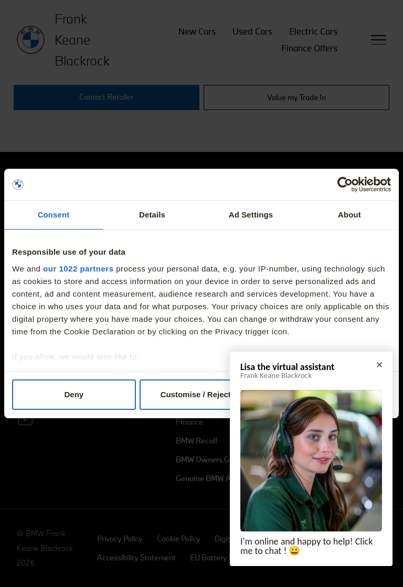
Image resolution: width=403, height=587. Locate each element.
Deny (73, 394)
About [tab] (349, 214)
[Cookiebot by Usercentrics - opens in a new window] (345, 184)
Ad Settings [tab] (251, 214)
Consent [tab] (54, 214)
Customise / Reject (202, 394)
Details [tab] (152, 214)
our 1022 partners (78, 268)
